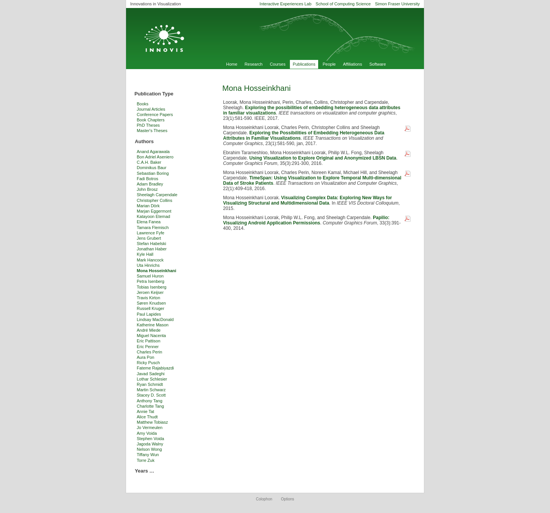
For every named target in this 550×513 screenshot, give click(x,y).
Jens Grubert (149, 238)
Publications (304, 64)
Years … (144, 471)
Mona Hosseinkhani (156, 270)
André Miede (148, 330)
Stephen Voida (150, 438)
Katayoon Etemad (153, 216)
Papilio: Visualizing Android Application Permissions (306, 220)
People (329, 64)
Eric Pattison (148, 341)
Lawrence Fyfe (150, 233)
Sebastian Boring (153, 173)
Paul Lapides (149, 314)
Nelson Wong (149, 449)
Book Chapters (151, 120)
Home (231, 64)
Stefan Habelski (151, 243)
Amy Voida (147, 433)
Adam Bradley (150, 184)
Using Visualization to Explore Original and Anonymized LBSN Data (322, 158)
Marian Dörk (148, 205)
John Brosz (147, 189)
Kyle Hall (145, 254)
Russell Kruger (150, 308)
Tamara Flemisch (153, 227)
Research (253, 64)
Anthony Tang (149, 400)
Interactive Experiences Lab (286, 4)
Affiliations (352, 64)
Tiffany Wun (148, 454)
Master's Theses (152, 130)
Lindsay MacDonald (155, 319)
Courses (277, 64)
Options (287, 499)
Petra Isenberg (150, 281)
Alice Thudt (147, 417)
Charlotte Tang (150, 406)
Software (377, 64)
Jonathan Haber (152, 249)
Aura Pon (145, 357)
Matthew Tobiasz (152, 422)
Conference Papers (155, 114)
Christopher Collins (154, 200)
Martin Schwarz (151, 389)
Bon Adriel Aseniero (155, 157)
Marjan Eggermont (154, 211)
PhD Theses (148, 125)
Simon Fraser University (397, 4)
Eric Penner (148, 346)
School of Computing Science (342, 4)
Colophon (264, 499)
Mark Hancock (150, 260)
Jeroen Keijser (150, 292)
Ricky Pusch (148, 362)
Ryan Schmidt (150, 384)
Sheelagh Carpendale (157, 194)
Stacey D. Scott (151, 395)
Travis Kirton (148, 297)
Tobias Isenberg (152, 287)
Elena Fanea (148, 221)
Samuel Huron (150, 276)
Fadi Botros (147, 178)
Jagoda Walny (150, 444)
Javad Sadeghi (151, 373)
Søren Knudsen (151, 303)
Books (143, 104)
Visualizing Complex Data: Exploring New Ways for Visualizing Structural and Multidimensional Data (307, 200)
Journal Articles (151, 109)
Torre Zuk (145, 460)
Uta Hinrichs (148, 265)
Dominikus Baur (152, 167)
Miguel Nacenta (151, 335)
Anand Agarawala (153, 151)
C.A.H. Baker (149, 162)
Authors (144, 141)
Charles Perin (149, 352)
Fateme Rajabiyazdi (155, 368)
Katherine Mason (152, 325)
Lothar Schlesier (152, 379)
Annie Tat (145, 411)
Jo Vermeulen (149, 427)
